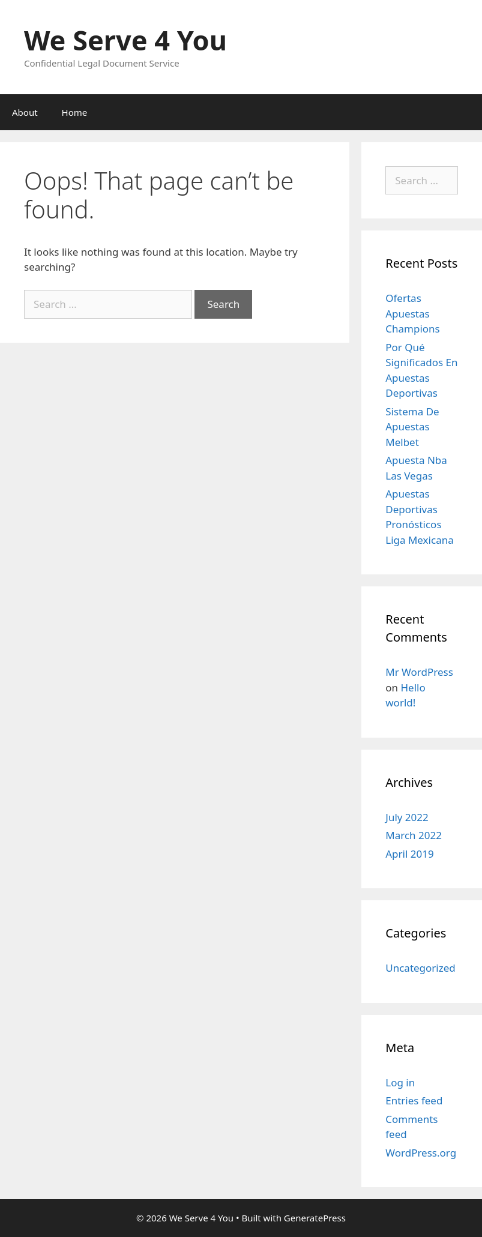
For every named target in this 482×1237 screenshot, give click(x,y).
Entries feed (413, 1100)
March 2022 (413, 835)
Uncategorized (420, 968)
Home (75, 112)
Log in (400, 1082)
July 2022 (407, 817)
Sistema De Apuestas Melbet (412, 427)
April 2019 (409, 854)
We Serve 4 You (125, 40)
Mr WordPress (419, 672)
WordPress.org (420, 1153)
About (25, 112)
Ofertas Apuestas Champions (412, 313)
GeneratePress (315, 1218)
